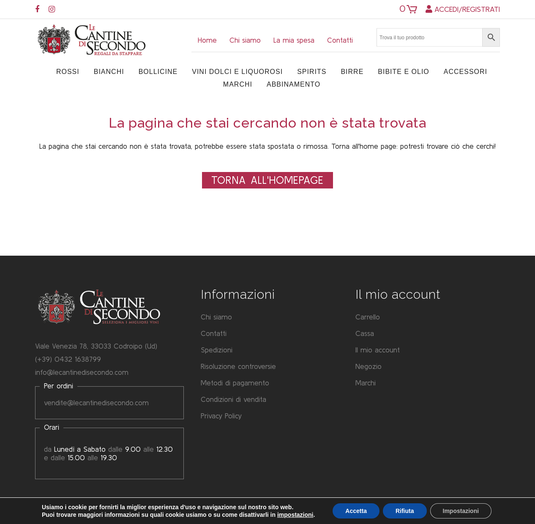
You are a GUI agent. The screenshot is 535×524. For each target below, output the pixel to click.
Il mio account (377, 350)
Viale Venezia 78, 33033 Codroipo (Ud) (96, 346)
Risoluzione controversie (238, 366)
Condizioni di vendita (233, 399)
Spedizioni (216, 350)
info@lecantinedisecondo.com (81, 372)
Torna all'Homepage (267, 180)
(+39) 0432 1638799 (68, 359)
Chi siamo (245, 40)
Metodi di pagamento (235, 383)
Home (207, 40)
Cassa (364, 333)
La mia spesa (293, 40)
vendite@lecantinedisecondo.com (96, 402)
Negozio (368, 366)
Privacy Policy (221, 416)
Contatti (340, 40)
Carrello (367, 317)
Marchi (365, 383)
